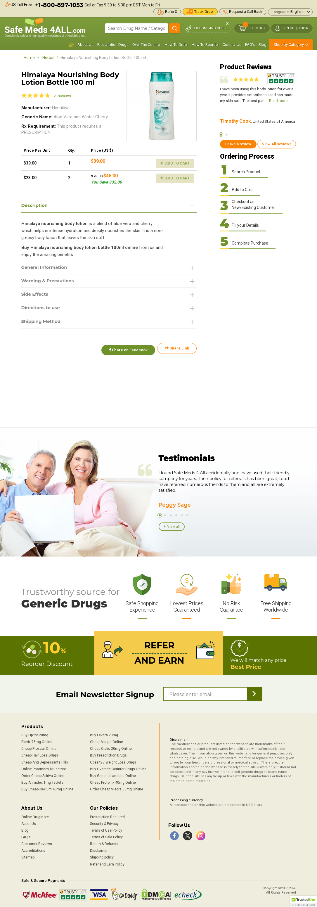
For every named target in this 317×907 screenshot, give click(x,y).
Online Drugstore (35, 816)
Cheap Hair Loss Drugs (39, 754)
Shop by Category (289, 44)
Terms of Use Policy (106, 830)
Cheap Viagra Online (106, 741)
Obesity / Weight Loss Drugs (113, 761)
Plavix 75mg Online (36, 741)
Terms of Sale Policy (106, 836)
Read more (278, 100)
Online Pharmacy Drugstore (43, 768)
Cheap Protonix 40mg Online (113, 782)
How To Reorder (205, 44)
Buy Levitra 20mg (104, 734)
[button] (303, 901)
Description (35, 205)
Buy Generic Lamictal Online (113, 775)
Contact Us (232, 44)
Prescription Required (107, 816)
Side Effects (35, 296)
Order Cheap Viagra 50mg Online (116, 788)
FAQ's (250, 44)
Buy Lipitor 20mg (34, 734)
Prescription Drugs (113, 44)
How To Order (176, 44)
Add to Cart (175, 163)
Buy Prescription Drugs (108, 754)
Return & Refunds (104, 843)
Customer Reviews (36, 843)
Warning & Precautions (49, 282)
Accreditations (33, 850)
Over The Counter (146, 44)
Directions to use (42, 310)
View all (173, 527)
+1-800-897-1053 (59, 4)
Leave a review (238, 144)
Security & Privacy (104, 823)
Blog (262, 44)
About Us (85, 44)
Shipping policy (102, 856)
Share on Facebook (126, 351)
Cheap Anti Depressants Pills (44, 761)
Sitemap (27, 856)
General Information (46, 268)
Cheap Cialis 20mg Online (111, 748)
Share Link (177, 351)
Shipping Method (42, 324)
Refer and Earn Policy (107, 863)
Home (29, 57)
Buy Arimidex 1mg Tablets (42, 782)
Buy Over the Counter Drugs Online (118, 768)
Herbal (48, 57)
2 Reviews (62, 96)
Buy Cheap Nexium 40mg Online (47, 788)
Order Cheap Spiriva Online (42, 775)
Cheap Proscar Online (38, 748)
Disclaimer (99, 850)
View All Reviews (276, 144)
